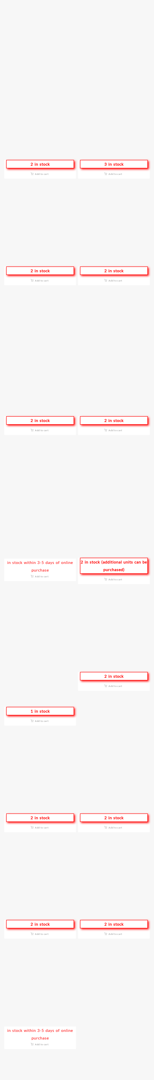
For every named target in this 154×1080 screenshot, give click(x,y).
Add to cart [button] (42, 173)
